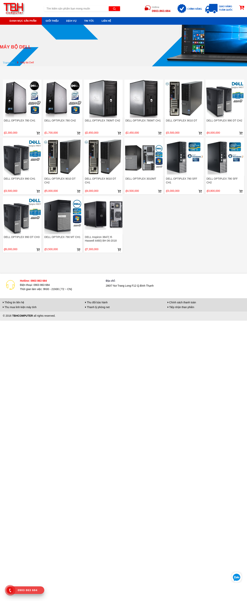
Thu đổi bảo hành (96, 302)
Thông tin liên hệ (13, 302)
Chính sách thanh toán (182, 302)
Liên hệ (106, 20)
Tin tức (89, 20)
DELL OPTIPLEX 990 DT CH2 (224, 120)
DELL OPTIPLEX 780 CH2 (60, 120)
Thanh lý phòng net (97, 307)
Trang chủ (9, 62)
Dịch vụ (71, 20)
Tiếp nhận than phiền (181, 307)
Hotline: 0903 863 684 (33, 280)
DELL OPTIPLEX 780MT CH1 (143, 120)
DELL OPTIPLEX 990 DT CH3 (22, 237)
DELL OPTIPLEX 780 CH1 (19, 120)
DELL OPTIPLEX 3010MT (140, 178)
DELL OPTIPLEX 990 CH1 (19, 178)
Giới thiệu (52, 20)
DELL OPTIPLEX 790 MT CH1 (62, 237)
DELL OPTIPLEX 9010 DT (181, 120)
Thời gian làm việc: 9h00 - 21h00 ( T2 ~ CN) (46, 289)
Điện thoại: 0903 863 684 (35, 284)
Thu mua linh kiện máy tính (19, 307)
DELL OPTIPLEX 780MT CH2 (102, 120)
